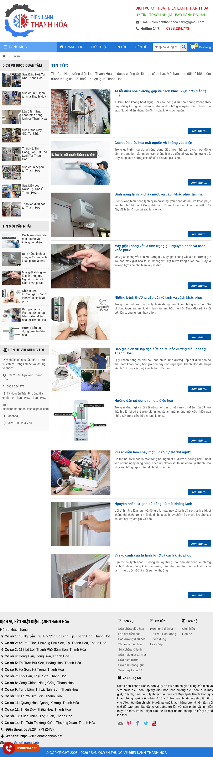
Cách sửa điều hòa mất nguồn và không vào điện (34, 239)
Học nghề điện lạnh (163, 628)
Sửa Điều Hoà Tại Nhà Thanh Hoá (33, 76)
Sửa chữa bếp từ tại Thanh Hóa (33, 168)
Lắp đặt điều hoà (129, 634)
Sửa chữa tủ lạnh (130, 649)
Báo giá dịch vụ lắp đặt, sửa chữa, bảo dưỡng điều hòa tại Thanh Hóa (34, 315)
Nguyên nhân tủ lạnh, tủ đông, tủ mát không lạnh (153, 504)
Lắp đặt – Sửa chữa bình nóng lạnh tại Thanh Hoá (34, 115)
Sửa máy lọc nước (130, 670)
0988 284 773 (16, 386)
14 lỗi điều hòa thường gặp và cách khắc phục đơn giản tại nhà (161, 93)
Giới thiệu (99, 47)
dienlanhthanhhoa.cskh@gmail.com (25, 409)
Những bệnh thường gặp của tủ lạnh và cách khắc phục (34, 296)
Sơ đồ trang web (26, 743)
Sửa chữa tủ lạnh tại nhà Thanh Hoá (34, 94)
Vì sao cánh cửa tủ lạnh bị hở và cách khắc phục (153, 555)
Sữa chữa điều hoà (131, 628)
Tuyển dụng (158, 639)
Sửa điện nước (128, 660)
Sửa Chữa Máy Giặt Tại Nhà (32, 131)
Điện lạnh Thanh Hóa (148, 753)
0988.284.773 (177, 28)
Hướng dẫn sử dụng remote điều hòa (33, 331)
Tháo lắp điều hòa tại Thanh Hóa (34, 205)
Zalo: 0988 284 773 (19, 423)
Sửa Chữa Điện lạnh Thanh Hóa (22, 377)
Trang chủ (71, 47)
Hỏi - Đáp (156, 644)
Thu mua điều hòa (130, 644)
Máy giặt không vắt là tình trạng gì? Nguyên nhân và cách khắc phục (34, 277)
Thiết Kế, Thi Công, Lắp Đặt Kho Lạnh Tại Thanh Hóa (34, 154)
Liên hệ (141, 47)
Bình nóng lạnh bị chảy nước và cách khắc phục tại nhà (34, 257)
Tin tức (121, 47)
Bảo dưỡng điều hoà (132, 639)
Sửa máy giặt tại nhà (132, 654)
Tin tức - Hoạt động (163, 634)
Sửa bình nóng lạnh (131, 665)
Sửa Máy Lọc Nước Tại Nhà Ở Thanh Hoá (32, 189)
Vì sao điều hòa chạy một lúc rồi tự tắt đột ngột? (153, 452)
